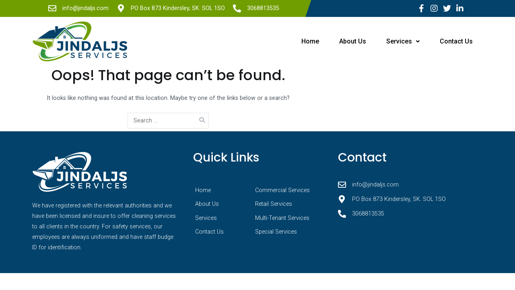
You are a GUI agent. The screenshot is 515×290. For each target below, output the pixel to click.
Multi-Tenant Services (282, 218)
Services (403, 41)
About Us (352, 41)
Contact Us (456, 41)
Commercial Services (282, 190)
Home (310, 41)
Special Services (276, 231)
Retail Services (273, 204)
